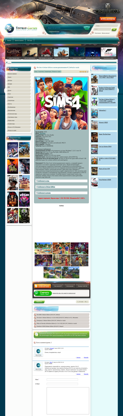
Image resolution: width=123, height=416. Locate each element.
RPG (9, 87)
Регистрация (98, 33)
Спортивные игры (12, 117)
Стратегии (10, 97)
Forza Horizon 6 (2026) (105, 179)
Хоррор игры (11, 120)
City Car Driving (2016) (105, 146)
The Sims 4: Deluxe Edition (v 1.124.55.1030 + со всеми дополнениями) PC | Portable (107, 100)
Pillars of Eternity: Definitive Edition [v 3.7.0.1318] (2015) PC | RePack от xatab (57, 323)
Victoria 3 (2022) (103, 122)
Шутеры (10, 80)
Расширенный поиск (54, 31)
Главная (9, 40)
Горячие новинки (19, 40)
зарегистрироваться (58, 335)
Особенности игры (43, 181)
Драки (9, 90)
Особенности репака (44, 193)
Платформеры (11, 107)
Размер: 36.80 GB (82, 286)
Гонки (9, 93)
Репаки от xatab (12, 130)
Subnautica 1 (102, 110)
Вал (51, 362)
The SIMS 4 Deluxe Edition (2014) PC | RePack (48, 314)
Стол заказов (69, 286)
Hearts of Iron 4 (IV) (104, 169)
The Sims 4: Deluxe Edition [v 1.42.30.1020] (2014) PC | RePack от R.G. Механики (57, 317)
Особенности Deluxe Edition (46, 187)
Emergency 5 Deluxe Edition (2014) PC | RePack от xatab (51, 320)
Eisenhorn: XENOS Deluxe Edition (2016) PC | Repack (50, 326)
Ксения (52, 348)
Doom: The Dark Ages (105, 134)
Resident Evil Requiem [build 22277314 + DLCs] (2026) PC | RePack (107, 89)
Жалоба (42, 287)
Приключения (11, 110)
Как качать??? (58, 286)
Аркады (10, 83)
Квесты (10, 103)
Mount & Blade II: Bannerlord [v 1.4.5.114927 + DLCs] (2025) (107, 76)
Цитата (78, 357)
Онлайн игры (11, 123)
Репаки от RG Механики (14, 127)
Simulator (42, 133)
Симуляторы (11, 100)
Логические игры (12, 113)
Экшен (9, 77)
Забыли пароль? (106, 33)
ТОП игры (29, 40)
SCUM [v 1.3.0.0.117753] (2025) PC (107, 159)
